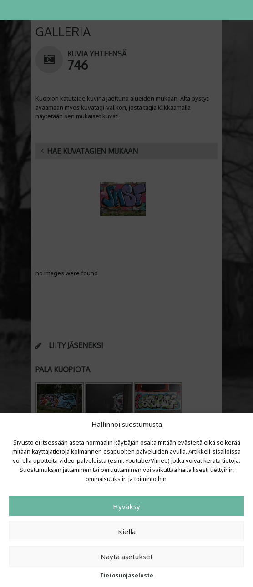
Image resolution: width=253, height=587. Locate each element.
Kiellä (127, 531)
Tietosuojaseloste (126, 575)
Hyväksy (126, 506)
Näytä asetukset (127, 556)
